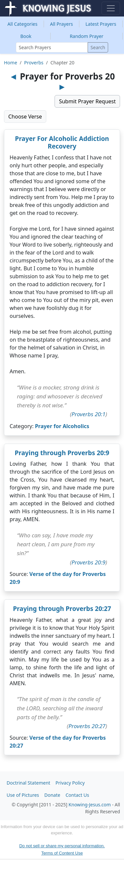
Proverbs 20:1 (88, 414)
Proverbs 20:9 (88, 562)
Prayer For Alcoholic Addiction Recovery (62, 142)
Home (10, 62)
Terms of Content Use (62, 853)
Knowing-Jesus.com (89, 804)
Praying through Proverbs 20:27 (62, 608)
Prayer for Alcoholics (62, 426)
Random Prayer (86, 36)
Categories (23, 24)
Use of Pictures (23, 795)
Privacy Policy (70, 783)
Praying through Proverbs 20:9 (62, 453)
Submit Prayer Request (87, 101)
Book (25, 36)
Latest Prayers (101, 24)
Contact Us (77, 795)
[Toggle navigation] (111, 8)
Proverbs (33, 62)
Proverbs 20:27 (86, 726)
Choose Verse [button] (25, 116)
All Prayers (61, 24)
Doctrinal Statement (28, 783)
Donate (52, 795)
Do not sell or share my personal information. (62, 845)
